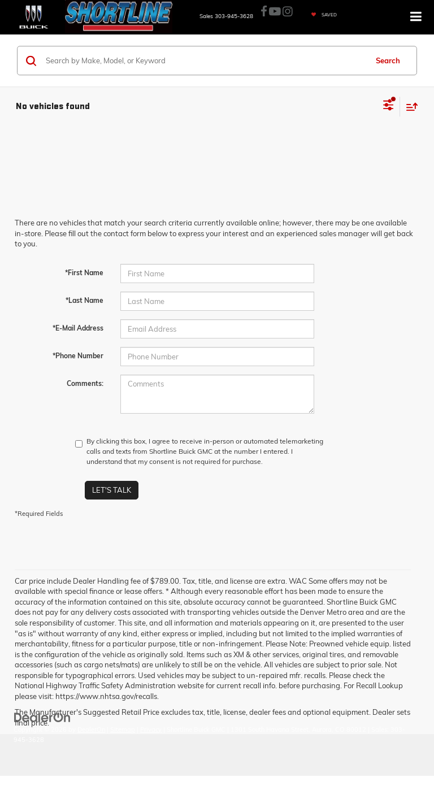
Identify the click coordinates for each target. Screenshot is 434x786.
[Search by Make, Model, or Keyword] (205, 60)
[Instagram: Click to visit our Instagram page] (288, 11)
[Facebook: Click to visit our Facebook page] (264, 11)
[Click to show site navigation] (416, 17)
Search (388, 60)
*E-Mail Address (78, 328)
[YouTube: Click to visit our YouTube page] (275, 11)
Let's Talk (111, 489)
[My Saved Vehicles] (321, 15)
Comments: (85, 383)
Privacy (151, 729)
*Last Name (84, 300)
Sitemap (122, 729)
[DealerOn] (42, 716)
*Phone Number (78, 355)
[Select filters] (388, 106)
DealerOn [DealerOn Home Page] (91, 729)
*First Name (84, 272)
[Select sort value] (409, 106)
